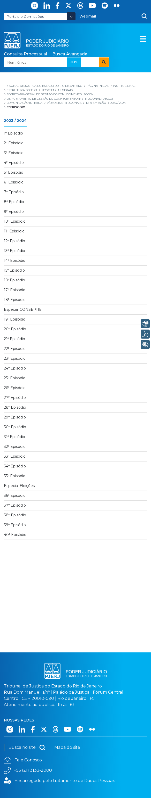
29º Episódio (15, 417)
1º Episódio (13, 133)
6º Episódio (14, 182)
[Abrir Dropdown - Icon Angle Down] (71, 16)
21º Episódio (14, 339)
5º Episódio (13, 172)
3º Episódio (14, 152)
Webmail (87, 16)
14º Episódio (14, 260)
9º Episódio (14, 211)
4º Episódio (14, 162)
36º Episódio (15, 495)
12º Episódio (14, 241)
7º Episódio (14, 192)
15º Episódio (14, 270)
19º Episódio (14, 319)
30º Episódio (15, 427)
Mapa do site (67, 747)
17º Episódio (14, 290)
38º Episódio (15, 515)
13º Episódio (14, 250)
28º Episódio (15, 407)
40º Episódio (15, 534)
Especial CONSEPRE (23, 309)
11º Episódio (14, 231)
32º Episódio (15, 446)
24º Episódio (15, 368)
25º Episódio (14, 378)
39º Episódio (15, 525)
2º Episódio (14, 143)
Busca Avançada (69, 54)
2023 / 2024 (15, 120)
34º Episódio (15, 466)
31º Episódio (14, 436)
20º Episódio (15, 329)
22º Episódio (15, 348)
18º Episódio (15, 299)
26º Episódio (15, 387)
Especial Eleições (19, 485)
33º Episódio (15, 456)
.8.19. (74, 62)
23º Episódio (15, 358)
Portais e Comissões (25, 16)
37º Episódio (15, 505)
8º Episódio (14, 201)
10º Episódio (15, 221)
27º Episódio (15, 397)
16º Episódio (14, 280)
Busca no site (27, 747)
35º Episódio (14, 476)
